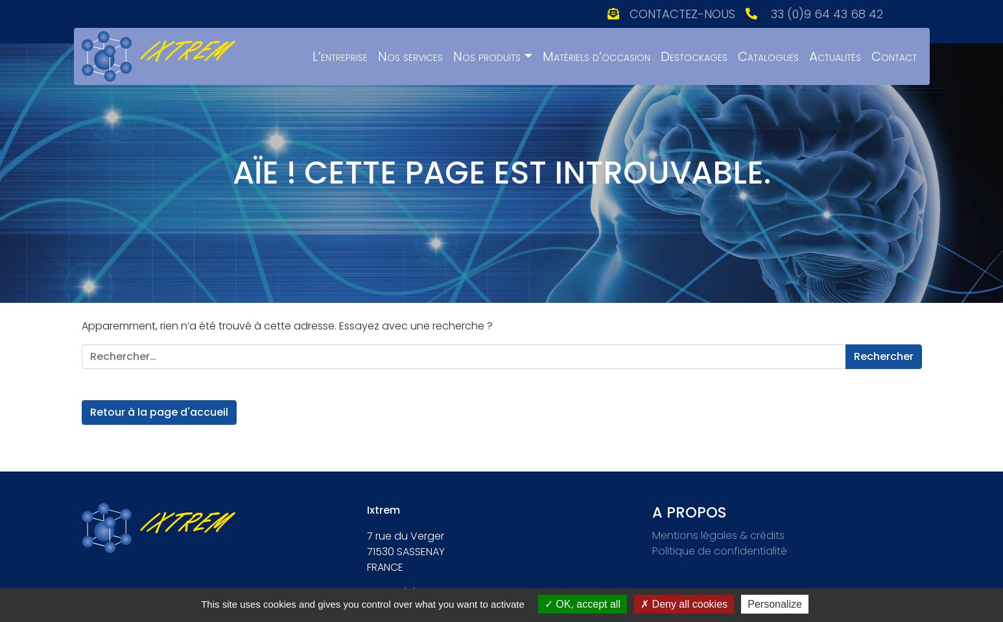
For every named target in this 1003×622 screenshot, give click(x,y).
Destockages (694, 56)
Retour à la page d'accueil (159, 412)
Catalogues (768, 56)
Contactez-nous (682, 14)
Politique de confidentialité (719, 551)
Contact (894, 56)
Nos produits (487, 56)
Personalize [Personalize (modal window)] (775, 604)
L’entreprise (340, 56)
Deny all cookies (684, 604)
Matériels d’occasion (596, 56)
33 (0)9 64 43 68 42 (827, 14)
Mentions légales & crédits (718, 535)
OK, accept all (582, 604)
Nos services (410, 56)
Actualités (835, 56)
